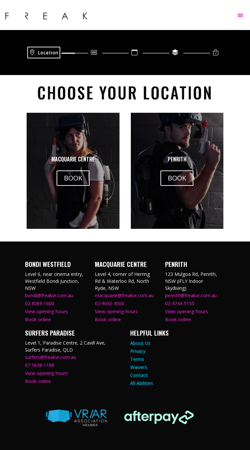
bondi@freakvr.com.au (49, 295)
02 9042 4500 (109, 303)
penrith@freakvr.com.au (191, 295)
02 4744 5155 (179, 303)
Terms (137, 359)
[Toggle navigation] (240, 15)
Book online (38, 319)
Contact (139, 375)
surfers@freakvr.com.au (50, 357)
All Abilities (141, 383)
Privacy (137, 351)
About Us (140, 343)
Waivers (138, 367)
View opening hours (46, 311)
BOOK (73, 177)
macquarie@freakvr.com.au (124, 295)
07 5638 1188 (39, 365)
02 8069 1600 (39, 303)
